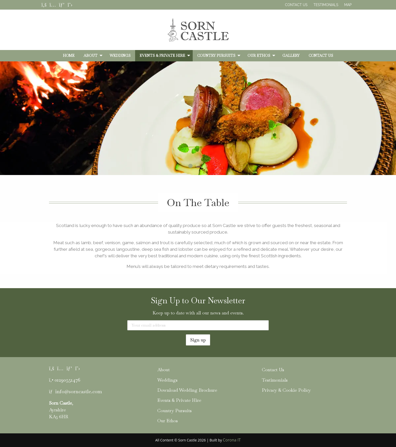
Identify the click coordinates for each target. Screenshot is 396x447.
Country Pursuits (216, 55)
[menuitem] (68, 55)
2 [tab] (198, 166)
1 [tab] (190, 166)
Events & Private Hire (162, 55)
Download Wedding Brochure (187, 390)
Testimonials (325, 5)
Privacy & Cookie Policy (286, 390)
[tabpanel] (198, 127)
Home (69, 55)
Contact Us (296, 5)
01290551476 (67, 380)
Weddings (120, 55)
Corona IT (232, 440)
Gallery (291, 55)
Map (348, 5)
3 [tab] (205, 166)
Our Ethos (258, 55)
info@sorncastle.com (78, 391)
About (90, 55)
